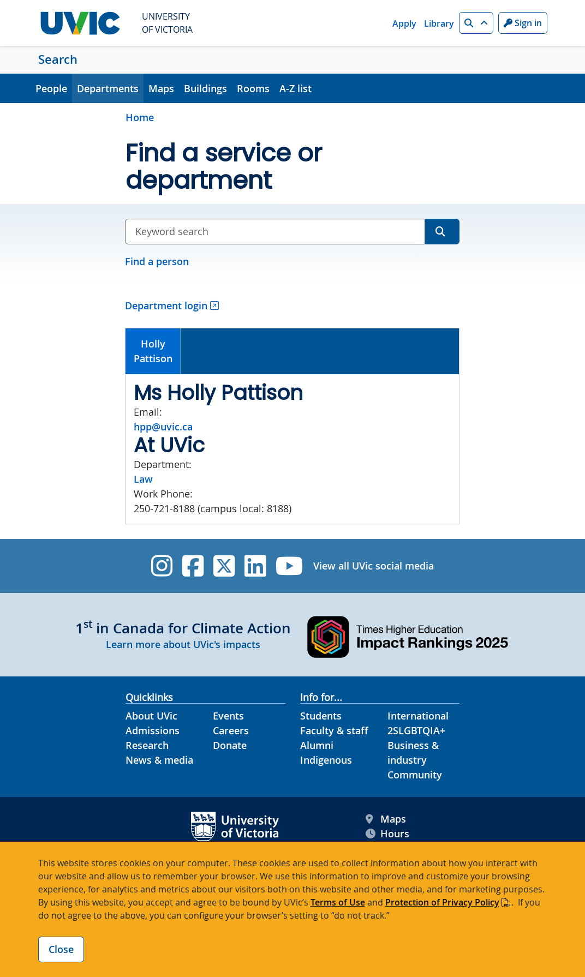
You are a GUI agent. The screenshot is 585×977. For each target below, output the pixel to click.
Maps (161, 88)
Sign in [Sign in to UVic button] (523, 23)
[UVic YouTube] (289, 566)
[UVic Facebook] (193, 566)
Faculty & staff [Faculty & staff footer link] (334, 730)
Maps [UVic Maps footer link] (386, 819)
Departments (108, 88)
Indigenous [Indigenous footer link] (326, 759)
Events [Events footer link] (228, 715)
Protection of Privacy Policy (442, 902)
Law (143, 478)
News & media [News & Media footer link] (159, 759)
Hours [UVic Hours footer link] (387, 833)
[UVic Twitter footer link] (224, 566)
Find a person (157, 261)
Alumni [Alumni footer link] (316, 745)
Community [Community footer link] (414, 774)
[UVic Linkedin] (255, 566)
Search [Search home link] (57, 59)
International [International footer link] (418, 715)
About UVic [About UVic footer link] (151, 715)
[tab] (153, 351)
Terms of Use (338, 902)
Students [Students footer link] (321, 715)
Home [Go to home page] (140, 117)
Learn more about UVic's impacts (183, 644)
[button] (476, 23)
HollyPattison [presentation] (153, 351)
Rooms (253, 88)
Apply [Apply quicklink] (404, 23)
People (51, 88)
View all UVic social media (373, 565)
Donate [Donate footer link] (230, 745)
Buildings (205, 88)
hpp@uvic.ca (163, 426)
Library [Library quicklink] (439, 23)
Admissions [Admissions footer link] (153, 730)
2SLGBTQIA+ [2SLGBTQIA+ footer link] (416, 730)
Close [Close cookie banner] (61, 949)
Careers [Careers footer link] (231, 730)
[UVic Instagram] (161, 566)
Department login (166, 305)
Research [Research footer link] (147, 745)
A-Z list (295, 88)
